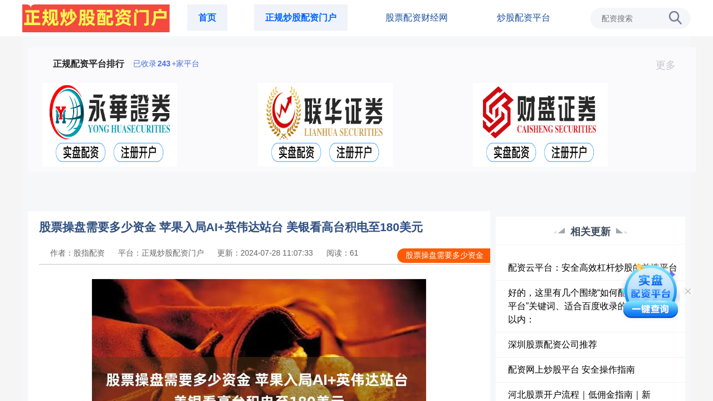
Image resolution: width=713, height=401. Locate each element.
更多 (670, 65)
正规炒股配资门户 (300, 17)
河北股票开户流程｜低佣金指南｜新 (579, 394)
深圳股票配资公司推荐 (552, 344)
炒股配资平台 (523, 17)
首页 (207, 17)
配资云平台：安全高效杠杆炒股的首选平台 (592, 267)
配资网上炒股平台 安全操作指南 (571, 369)
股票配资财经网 (416, 17)
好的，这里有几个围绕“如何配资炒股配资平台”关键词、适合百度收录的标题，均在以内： (589, 306)
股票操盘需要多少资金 (445, 255)
